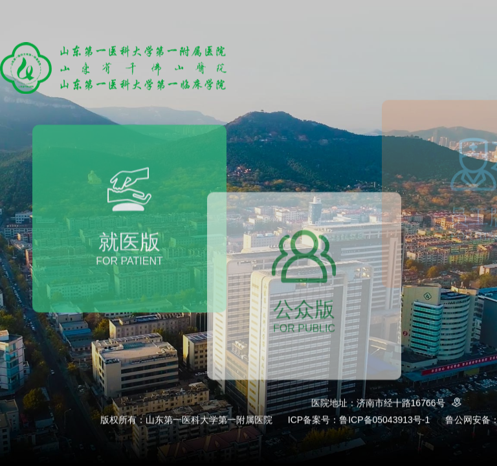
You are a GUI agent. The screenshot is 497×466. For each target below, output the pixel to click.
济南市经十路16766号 (411, 403)
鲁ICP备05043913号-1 (384, 420)
